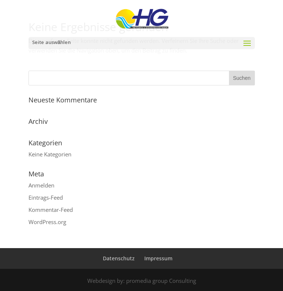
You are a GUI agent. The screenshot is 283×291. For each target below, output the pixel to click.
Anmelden (41, 185)
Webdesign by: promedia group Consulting (141, 280)
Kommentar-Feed (50, 209)
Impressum (158, 258)
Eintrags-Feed (45, 197)
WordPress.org (47, 222)
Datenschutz (119, 258)
